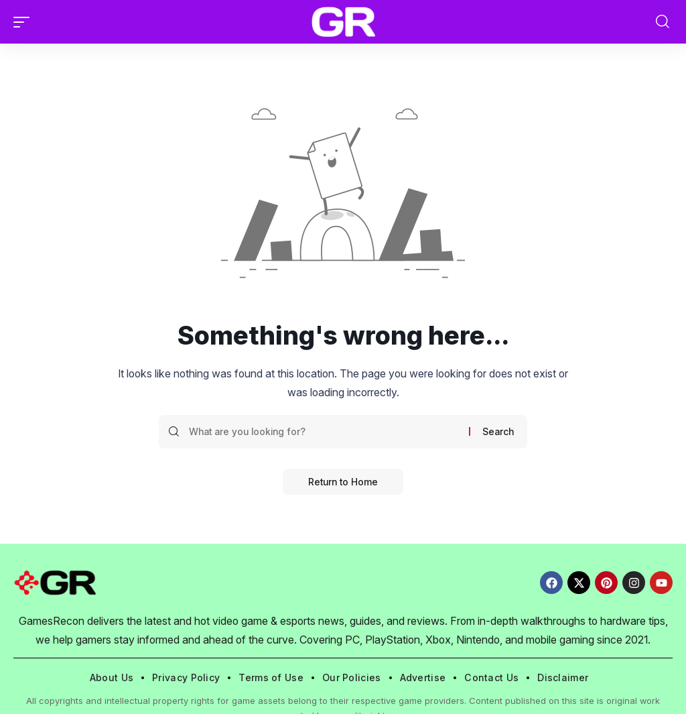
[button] (24, 22)
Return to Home (343, 481)
